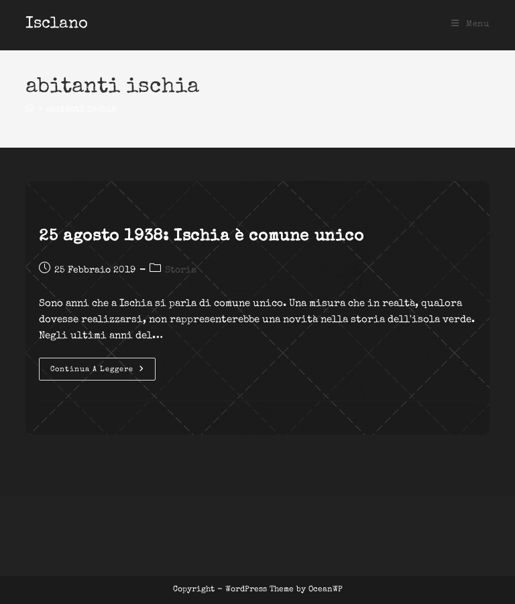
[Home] (29, 109)
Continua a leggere (103, 372)
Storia (180, 270)
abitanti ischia (81, 109)
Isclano (56, 24)
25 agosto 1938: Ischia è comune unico (201, 237)
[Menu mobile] (470, 24)
